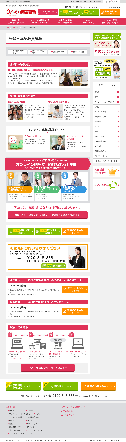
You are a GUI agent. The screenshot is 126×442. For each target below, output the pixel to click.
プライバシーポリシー (23, 440)
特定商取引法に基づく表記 (43, 440)
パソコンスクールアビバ (78, 1)
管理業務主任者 (100, 117)
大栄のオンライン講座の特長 (73, 407)
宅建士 (97, 107)
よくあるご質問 (67, 415)
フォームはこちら (15, 358)
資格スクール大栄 (95, 1)
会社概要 (8, 440)
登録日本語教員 (100, 151)
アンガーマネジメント (103, 156)
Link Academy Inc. (18, 1)
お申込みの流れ (67, 411)
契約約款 (58, 440)
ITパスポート (99, 146)
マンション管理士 (101, 112)
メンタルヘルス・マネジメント (106, 161)
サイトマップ (67, 440)
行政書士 (98, 122)
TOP (7, 28)
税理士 (97, 131)
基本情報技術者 (100, 141)
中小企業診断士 (100, 136)
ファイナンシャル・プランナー (20, 414)
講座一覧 (15, 28)
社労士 (97, 126)
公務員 (11, 411)
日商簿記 (30, 411)
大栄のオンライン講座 (111, 2)
